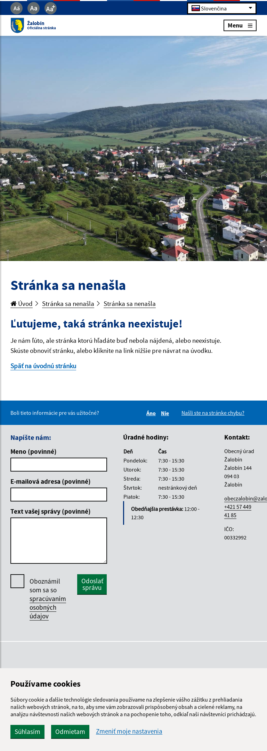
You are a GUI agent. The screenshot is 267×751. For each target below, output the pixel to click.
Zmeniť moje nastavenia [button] (129, 731)
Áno (152, 413)
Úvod (21, 303)
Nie (166, 413)
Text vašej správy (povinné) (50, 511)
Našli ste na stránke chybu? (212, 412)
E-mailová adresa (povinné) (50, 481)
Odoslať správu (92, 584)
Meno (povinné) (33, 451)
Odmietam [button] (70, 731)
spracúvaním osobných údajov (48, 607)
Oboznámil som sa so (48, 598)
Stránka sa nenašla (68, 303)
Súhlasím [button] (27, 731)
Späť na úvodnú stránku (43, 366)
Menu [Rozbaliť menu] (240, 25)
